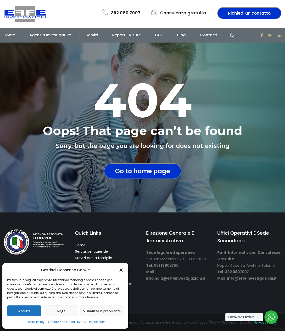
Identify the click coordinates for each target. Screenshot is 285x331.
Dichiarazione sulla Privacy (66, 322)
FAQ (159, 35)
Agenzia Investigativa (50, 35)
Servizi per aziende (91, 251)
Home (9, 35)
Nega (61, 311)
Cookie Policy (35, 322)
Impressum (97, 322)
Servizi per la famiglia (93, 257)
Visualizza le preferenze (102, 311)
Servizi (92, 35)
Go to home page (142, 171)
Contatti (208, 35)
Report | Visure (126, 35)
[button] (121, 270)
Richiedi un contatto (249, 13)
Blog (181, 35)
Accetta (24, 311)
